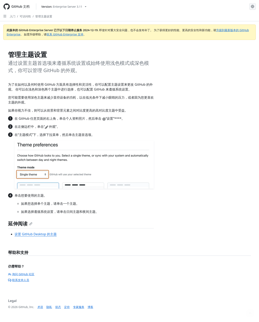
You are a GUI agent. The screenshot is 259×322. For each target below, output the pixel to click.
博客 (90, 307)
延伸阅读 (20, 223)
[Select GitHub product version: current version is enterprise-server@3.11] (63, 6)
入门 (12, 16)
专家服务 (78, 307)
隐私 (49, 307)
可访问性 (25, 16)
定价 (67, 307)
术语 (40, 307)
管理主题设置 (43, 16)
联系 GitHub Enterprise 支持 (65, 34)
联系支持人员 (18, 280)
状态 (58, 307)
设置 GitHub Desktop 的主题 (36, 234)
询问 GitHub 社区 (21, 274)
